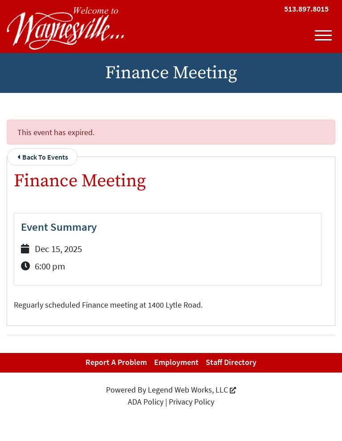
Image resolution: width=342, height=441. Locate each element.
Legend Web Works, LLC (192, 390)
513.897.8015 (306, 9)
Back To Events (42, 156)
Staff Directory (231, 362)
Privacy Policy (191, 402)
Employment (176, 362)
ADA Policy (145, 402)
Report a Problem (116, 362)
